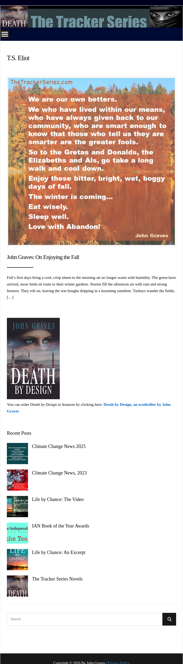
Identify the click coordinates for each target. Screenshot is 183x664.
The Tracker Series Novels (57, 579)
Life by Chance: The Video (58, 499)
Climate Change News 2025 (58, 446)
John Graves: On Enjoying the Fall (43, 257)
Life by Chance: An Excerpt (58, 552)
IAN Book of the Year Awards (60, 526)
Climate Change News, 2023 (59, 473)
